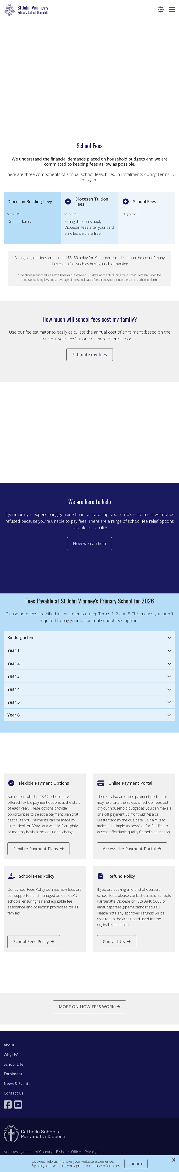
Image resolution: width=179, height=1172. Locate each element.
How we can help (89, 549)
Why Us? (11, 1060)
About (9, 1051)
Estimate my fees (89, 357)
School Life (13, 1070)
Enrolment (13, 1079)
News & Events (17, 1089)
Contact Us (13, 1099)
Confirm (136, 1163)
